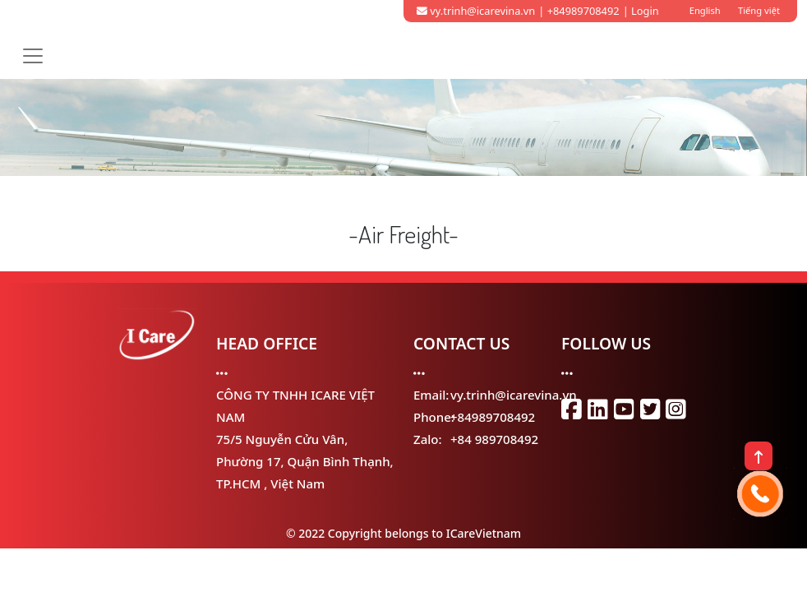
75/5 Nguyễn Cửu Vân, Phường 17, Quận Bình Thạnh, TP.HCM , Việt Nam (305, 461)
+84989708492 (492, 417)
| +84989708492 (578, 10)
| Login (641, 10)
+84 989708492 (494, 439)
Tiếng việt (759, 10)
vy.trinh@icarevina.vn (476, 10)
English (705, 10)
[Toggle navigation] (33, 55)
